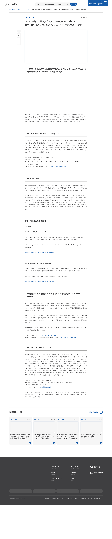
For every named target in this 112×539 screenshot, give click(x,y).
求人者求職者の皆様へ (97, 532)
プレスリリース (27, 10)
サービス (67, 4)
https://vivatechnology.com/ (57, 164)
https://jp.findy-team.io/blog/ (66, 331)
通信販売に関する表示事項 (82, 532)
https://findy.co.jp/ (43, 421)
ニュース (74, 4)
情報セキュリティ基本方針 (53, 532)
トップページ (39, 4)
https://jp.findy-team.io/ (48, 329)
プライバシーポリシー (67, 532)
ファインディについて (50, 4)
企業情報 (60, 4)
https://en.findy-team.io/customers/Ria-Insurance (40, 248)
